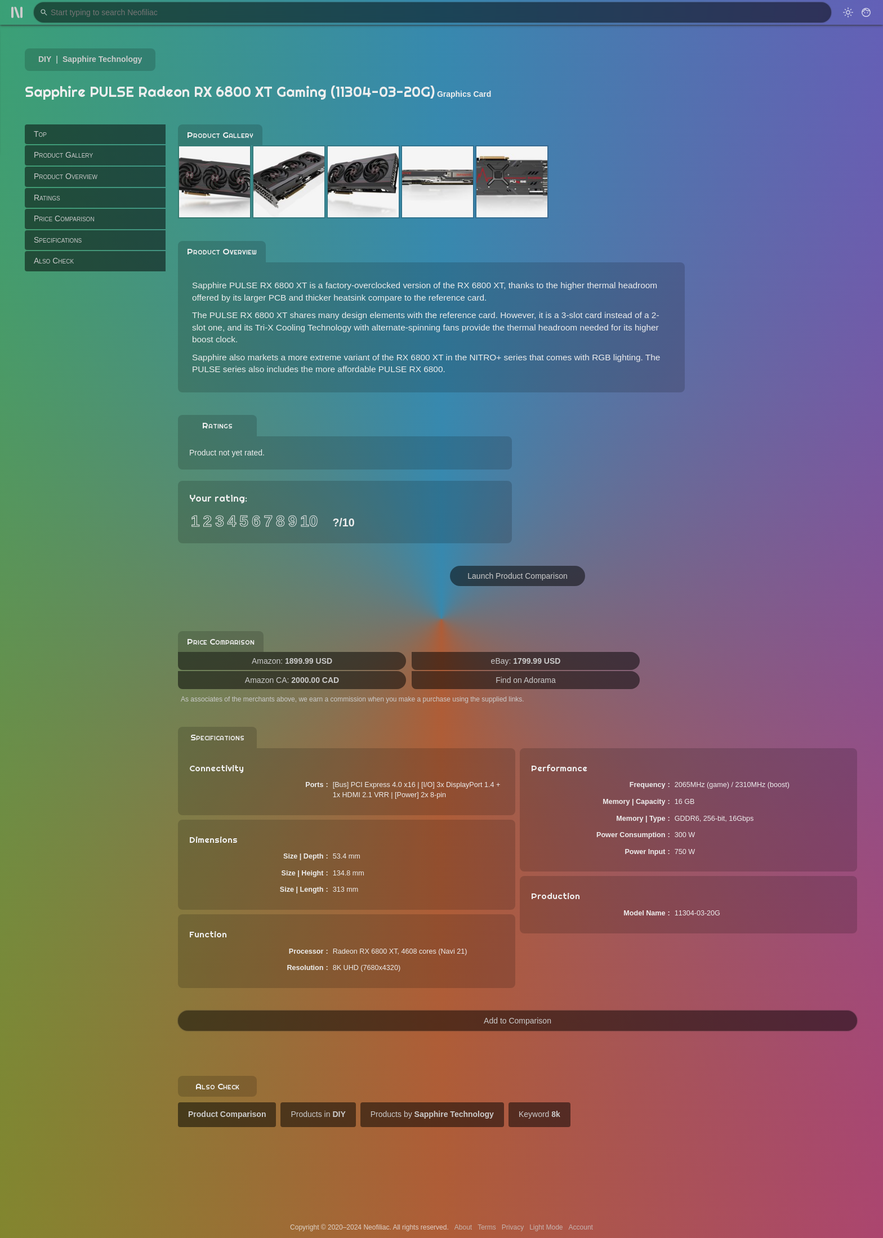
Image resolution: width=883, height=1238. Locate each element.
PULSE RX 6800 (410, 369)
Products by (432, 1114)
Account (581, 1227)
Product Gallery (63, 154)
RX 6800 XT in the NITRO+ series (461, 357)
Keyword (539, 1114)
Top (40, 133)
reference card (456, 297)
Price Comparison (64, 218)
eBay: (526, 660)
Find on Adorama (526, 680)
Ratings (47, 197)
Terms (487, 1227)
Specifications (58, 239)
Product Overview (65, 176)
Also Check (54, 260)
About (463, 1227)
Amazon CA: (292, 680)
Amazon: (292, 660)
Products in (318, 1114)
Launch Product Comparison (517, 575)
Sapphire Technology (102, 59)
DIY (44, 59)
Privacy (513, 1227)
